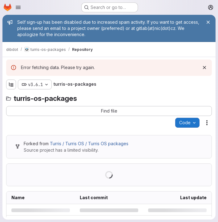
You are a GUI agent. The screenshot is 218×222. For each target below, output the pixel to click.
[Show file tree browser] (11, 84)
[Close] (208, 22)
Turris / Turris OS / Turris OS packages (89, 143)
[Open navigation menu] (18, 7)
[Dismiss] (204, 67)
